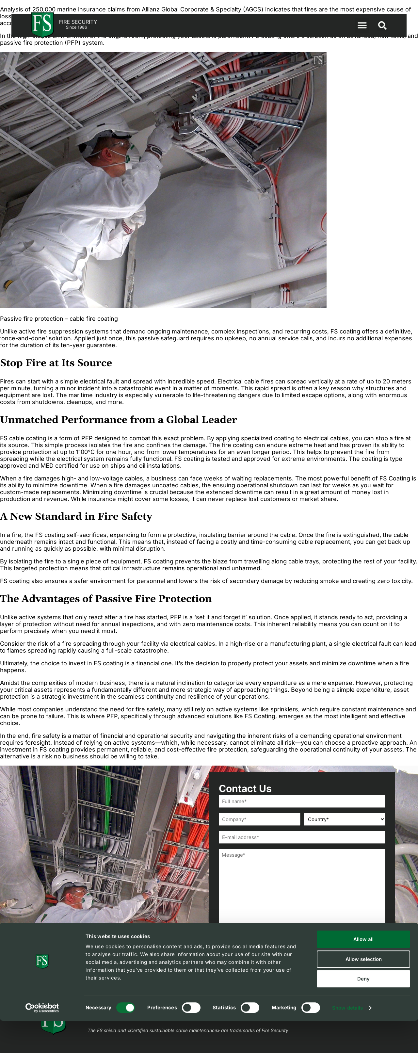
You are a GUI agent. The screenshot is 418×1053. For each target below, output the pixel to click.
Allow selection (364, 991)
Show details (347, 1040)
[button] (362, 25)
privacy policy (285, 952)
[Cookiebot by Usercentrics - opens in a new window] (42, 1040)
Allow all (363, 971)
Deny (363, 1011)
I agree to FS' (267, 952)
